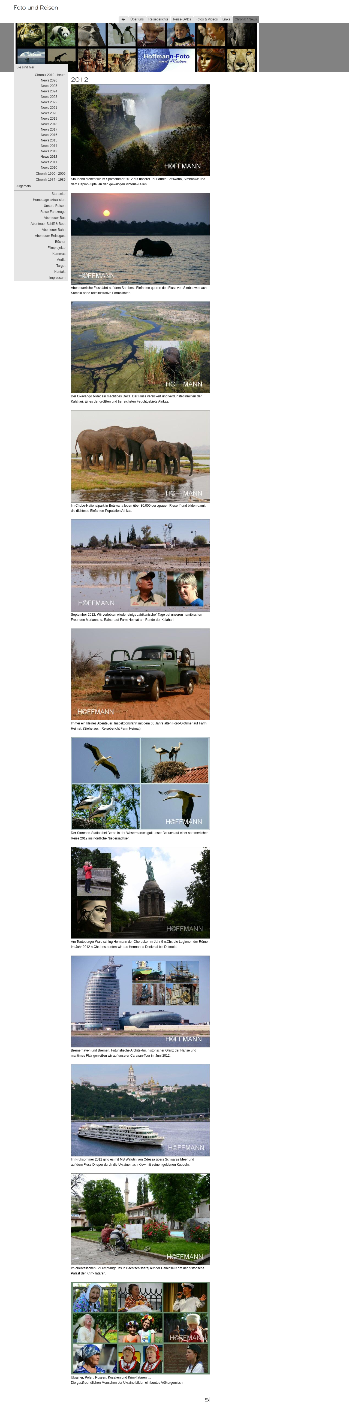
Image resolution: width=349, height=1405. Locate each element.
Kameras (58, 254)
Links (226, 19)
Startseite (58, 194)
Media (60, 260)
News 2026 (49, 80)
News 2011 (49, 162)
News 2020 (49, 113)
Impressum (57, 278)
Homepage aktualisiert (49, 200)
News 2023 (49, 97)
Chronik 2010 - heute (50, 75)
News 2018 (49, 124)
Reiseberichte (158, 19)
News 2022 (49, 102)
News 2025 (49, 86)
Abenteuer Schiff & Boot (48, 224)
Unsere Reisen (54, 206)
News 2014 (49, 146)
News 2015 (49, 140)
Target (60, 266)
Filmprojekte (56, 248)
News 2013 (49, 151)
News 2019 (49, 118)
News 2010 (49, 168)
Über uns (137, 19)
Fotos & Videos (206, 19)
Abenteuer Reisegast (50, 236)
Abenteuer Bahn (53, 230)
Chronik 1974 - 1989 (50, 180)
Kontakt (59, 272)
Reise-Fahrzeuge (52, 212)
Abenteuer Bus (54, 218)
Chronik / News (246, 19)
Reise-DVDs (182, 19)
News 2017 (49, 129)
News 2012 (49, 157)
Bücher (60, 242)
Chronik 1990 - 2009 (50, 174)
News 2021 (49, 108)
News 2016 (49, 135)
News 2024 (49, 91)
